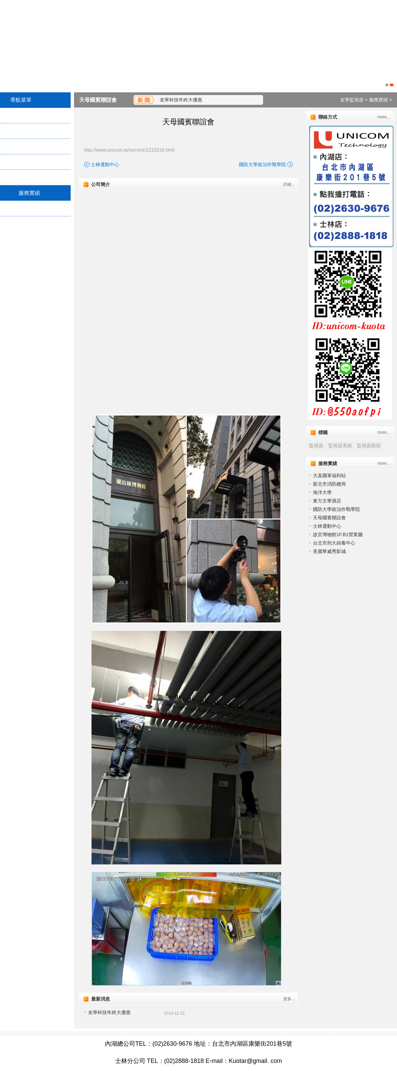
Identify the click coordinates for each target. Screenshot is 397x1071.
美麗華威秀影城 (329, 551)
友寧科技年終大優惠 (181, 99)
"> (188, 247)
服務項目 (29, 146)
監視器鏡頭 (369, 445)
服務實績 (29, 193)
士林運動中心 (105, 164)
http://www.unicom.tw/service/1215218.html (129, 150)
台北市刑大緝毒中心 (334, 543)
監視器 (316, 445)
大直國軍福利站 (329, 475)
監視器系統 (340, 445)
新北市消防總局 (329, 484)
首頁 (24, 115)
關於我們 (29, 131)
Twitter (53, 237)
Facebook (22, 251)
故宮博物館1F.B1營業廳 (338, 534)
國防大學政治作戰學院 (262, 164)
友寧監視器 (352, 99)
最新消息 (29, 208)
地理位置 (29, 177)
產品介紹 (29, 162)
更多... (289, 999)
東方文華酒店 (327, 500)
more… (384, 117)
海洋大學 (322, 492)
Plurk (17, 237)
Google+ (55, 251)
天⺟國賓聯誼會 (98, 100)
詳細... (289, 184)
